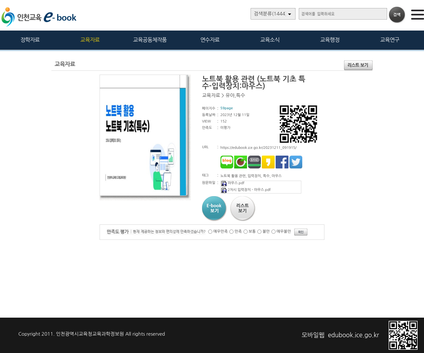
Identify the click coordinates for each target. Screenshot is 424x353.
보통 (252, 231)
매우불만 (284, 231)
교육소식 (269, 39)
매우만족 (220, 231)
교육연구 (389, 39)
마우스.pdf (232, 183)
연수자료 (209, 39)
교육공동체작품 (150, 39)
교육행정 (330, 39)
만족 (238, 231)
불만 (266, 231)
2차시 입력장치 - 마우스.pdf (246, 190)
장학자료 (30, 39)
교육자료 (90, 39)
